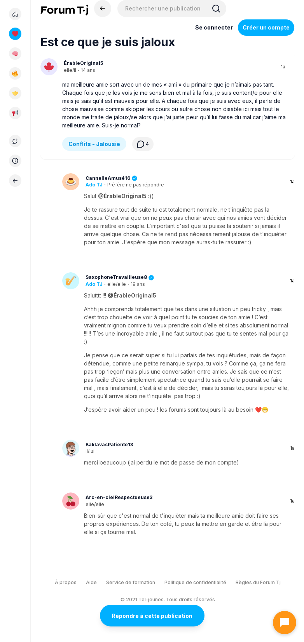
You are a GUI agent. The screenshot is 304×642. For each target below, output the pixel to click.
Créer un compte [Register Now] (266, 27)
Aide (91, 582)
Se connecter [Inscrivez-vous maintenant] (214, 27)
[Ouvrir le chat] (284, 622)
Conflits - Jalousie (94, 144)
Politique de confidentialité (195, 582)
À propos (66, 582)
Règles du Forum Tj (258, 582)
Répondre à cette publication (152, 615)
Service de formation (130, 582)
